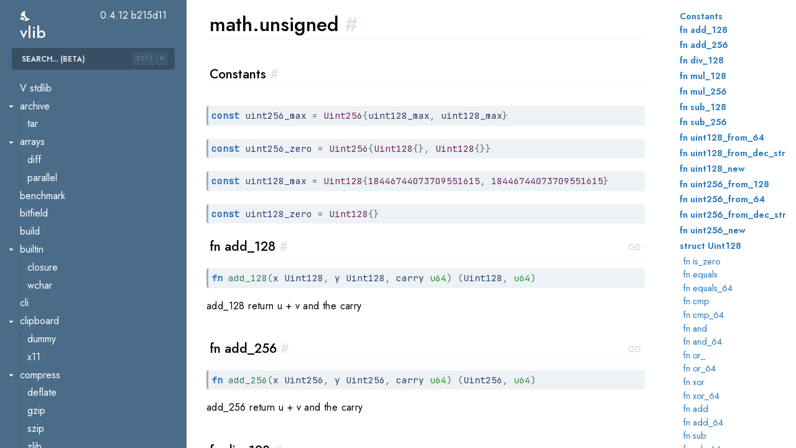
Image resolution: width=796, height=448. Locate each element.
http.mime (47, 385)
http (35, 331)
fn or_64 (699, 368)
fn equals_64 (708, 288)
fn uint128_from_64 (722, 137)
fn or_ (694, 355)
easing (41, 151)
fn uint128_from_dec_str (732, 153)
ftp (33, 295)
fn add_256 (704, 45)
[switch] (26, 16)
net (26, 259)
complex (44, 134)
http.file (42, 367)
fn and (695, 328)
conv (37, 277)
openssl (43, 420)
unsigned (46, 224)
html (35, 313)
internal (42, 187)
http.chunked (54, 349)
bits (34, 116)
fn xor (694, 382)
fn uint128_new (712, 168)
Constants (701, 16)
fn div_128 (702, 60)
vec (34, 241)
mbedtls (43, 403)
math (29, 80)
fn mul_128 (703, 76)
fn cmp (696, 301)
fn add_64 (703, 422)
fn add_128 (704, 30)
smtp (37, 438)
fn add (695, 409)
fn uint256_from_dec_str (733, 214)
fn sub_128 (703, 107)
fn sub (694, 435)
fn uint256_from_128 (724, 184)
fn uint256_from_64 (722, 199)
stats (36, 205)
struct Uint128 (710, 246)
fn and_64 (702, 341)
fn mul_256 (703, 91)
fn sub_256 (703, 122)
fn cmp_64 (703, 315)
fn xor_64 (701, 396)
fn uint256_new (713, 230)
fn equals (700, 274)
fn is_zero (701, 261)
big (33, 98)
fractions (45, 169)
